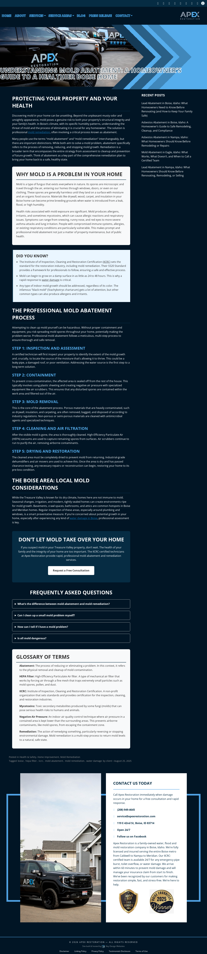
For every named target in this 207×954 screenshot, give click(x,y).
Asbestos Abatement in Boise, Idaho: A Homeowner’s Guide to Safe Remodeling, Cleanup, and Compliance (166, 126)
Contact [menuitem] (122, 15)
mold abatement (54, 760)
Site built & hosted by (103, 946)
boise (21, 760)
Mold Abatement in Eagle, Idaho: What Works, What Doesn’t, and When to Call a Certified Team (166, 156)
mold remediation (39, 132)
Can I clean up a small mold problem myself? (46, 615)
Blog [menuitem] (81, 15)
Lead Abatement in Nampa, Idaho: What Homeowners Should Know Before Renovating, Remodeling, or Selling (166, 171)
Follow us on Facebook (129, 836)
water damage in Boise (83, 518)
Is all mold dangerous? (31, 638)
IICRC (107, 262)
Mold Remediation (70, 757)
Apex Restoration (92, 942)
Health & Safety (28, 757)
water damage (50, 280)
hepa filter (31, 760)
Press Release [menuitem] (100, 15)
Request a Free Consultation (71, 570)
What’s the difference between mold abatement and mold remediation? (63, 604)
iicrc (41, 760)
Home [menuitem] (6, 15)
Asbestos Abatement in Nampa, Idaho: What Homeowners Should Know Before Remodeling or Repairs (166, 141)
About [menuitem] (20, 15)
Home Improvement (48, 757)
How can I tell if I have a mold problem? (42, 627)
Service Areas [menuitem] (60, 15)
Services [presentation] (36, 15)
